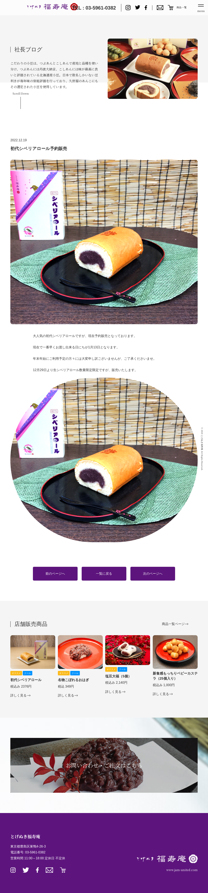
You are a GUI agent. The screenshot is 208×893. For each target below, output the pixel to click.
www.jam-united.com (182, 870)
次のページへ (152, 573)
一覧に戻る (104, 573)
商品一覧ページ (173, 624)
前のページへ (55, 573)
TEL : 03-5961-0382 (94, 8)
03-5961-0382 (35, 852)
